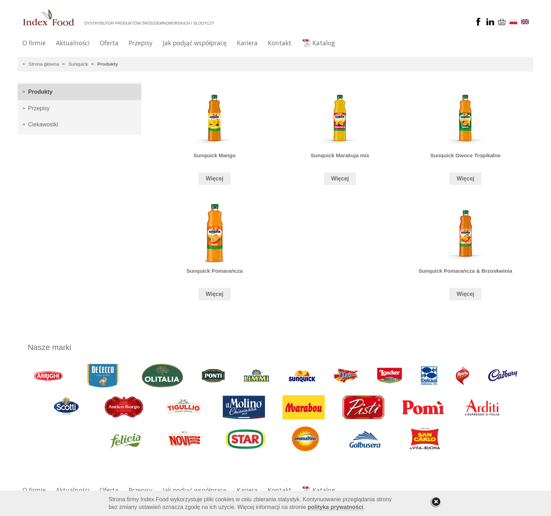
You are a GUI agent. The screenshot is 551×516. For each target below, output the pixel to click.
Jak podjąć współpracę (195, 43)
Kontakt (279, 43)
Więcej (214, 178)
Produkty (107, 64)
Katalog (323, 43)
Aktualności (73, 43)
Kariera (247, 43)
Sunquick (78, 64)
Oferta (109, 43)
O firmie (34, 43)
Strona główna (43, 64)
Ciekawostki (43, 124)
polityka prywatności (335, 507)
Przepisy (141, 43)
